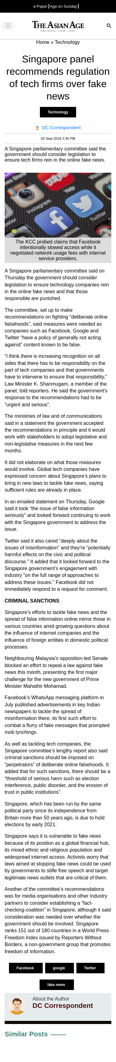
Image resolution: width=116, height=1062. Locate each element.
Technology (58, 112)
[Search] (109, 26)
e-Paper (40, 6)
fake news (56, 985)
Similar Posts (26, 1034)
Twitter (90, 968)
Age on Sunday (63, 6)
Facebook (26, 968)
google (59, 968)
